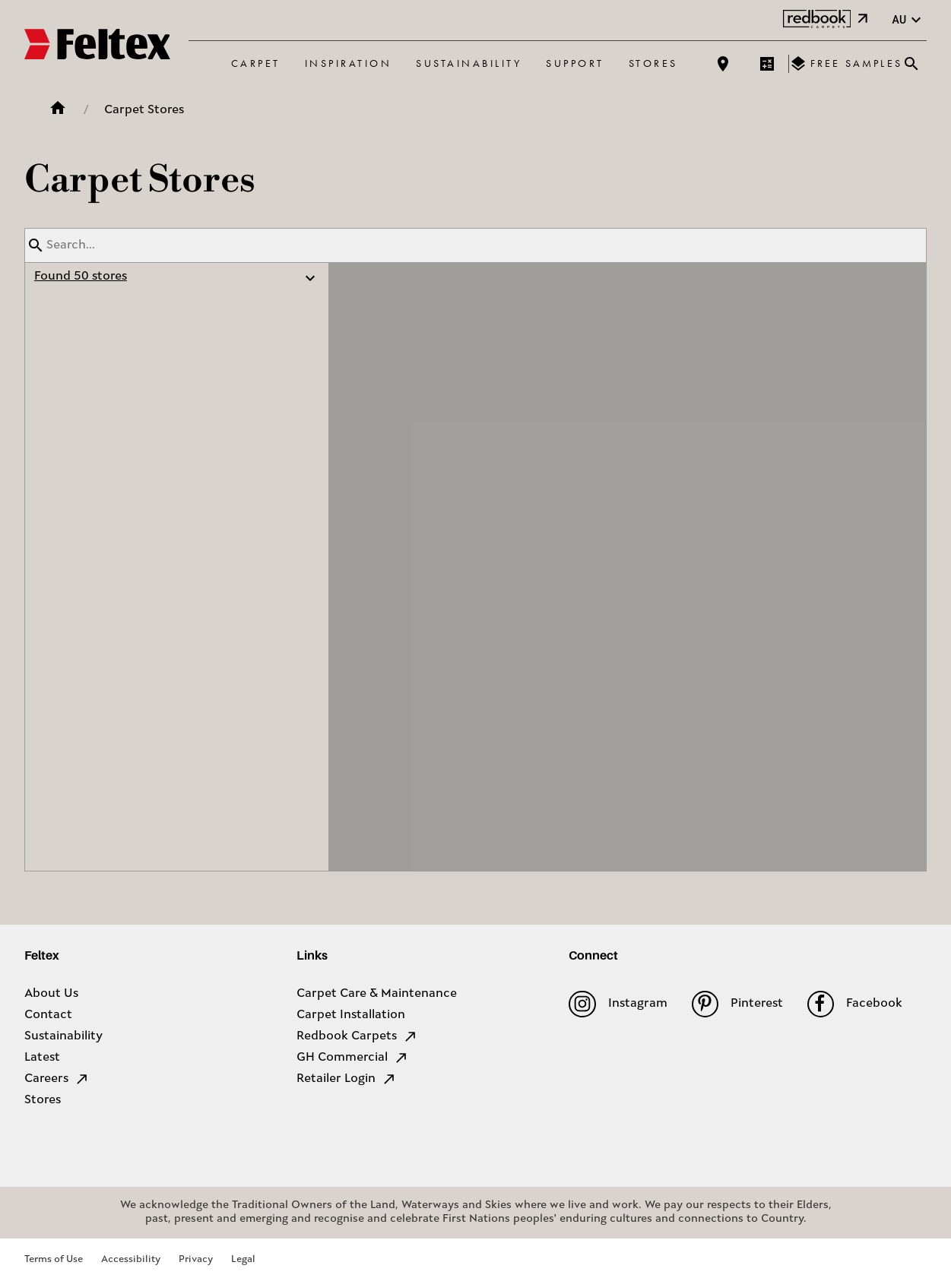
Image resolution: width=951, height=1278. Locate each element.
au (908, 20)
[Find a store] (723, 64)
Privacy (196, 1259)
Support (575, 63)
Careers (57, 1079)
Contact (48, 1015)
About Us (51, 994)
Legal (243, 1259)
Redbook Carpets (357, 1036)
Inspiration (348, 63)
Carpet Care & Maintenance (376, 994)
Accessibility (130, 1259)
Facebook (854, 1004)
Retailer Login (346, 1079)
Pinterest (737, 1004)
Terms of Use (53, 1259)
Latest (42, 1058)
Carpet (256, 63)
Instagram (618, 1004)
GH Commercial (352, 1057)
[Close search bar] (911, 64)
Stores (653, 63)
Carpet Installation (350, 1015)
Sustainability (468, 63)
